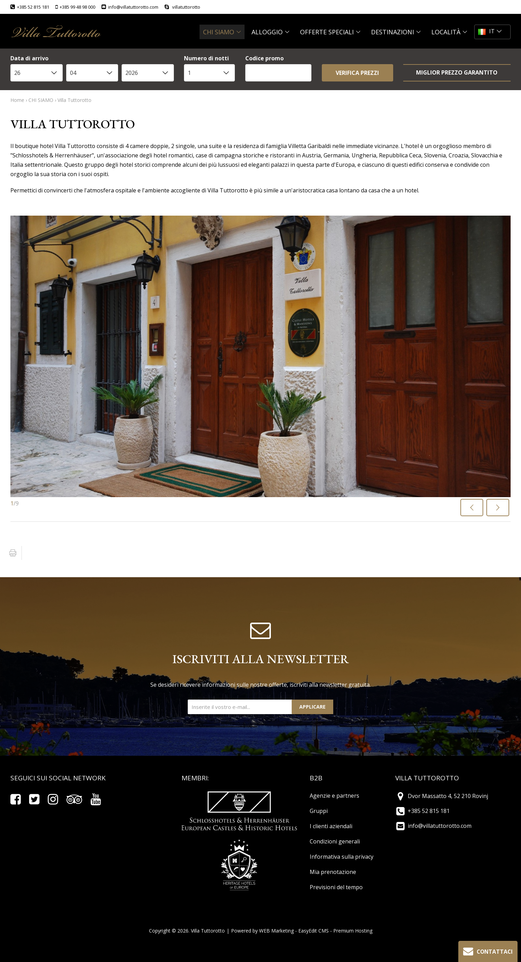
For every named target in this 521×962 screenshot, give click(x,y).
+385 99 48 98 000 (75, 7)
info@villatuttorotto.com (129, 7)
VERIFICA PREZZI (357, 73)
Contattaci (486, 951)
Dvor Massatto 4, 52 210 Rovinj (441, 796)
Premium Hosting (352, 930)
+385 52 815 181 (29, 7)
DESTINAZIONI (396, 32)
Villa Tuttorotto (74, 100)
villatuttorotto (182, 7)
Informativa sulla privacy (341, 856)
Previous (472, 509)
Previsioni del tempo (336, 887)
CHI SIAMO (222, 32)
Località (449, 32)
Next (498, 509)
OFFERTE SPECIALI (330, 32)
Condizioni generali (335, 841)
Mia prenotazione (333, 872)
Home (17, 100)
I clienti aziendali (331, 826)
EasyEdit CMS (313, 930)
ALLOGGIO (270, 32)
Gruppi (319, 811)
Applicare (312, 706)
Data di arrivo (29, 58)
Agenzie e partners (334, 795)
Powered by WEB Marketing (262, 930)
